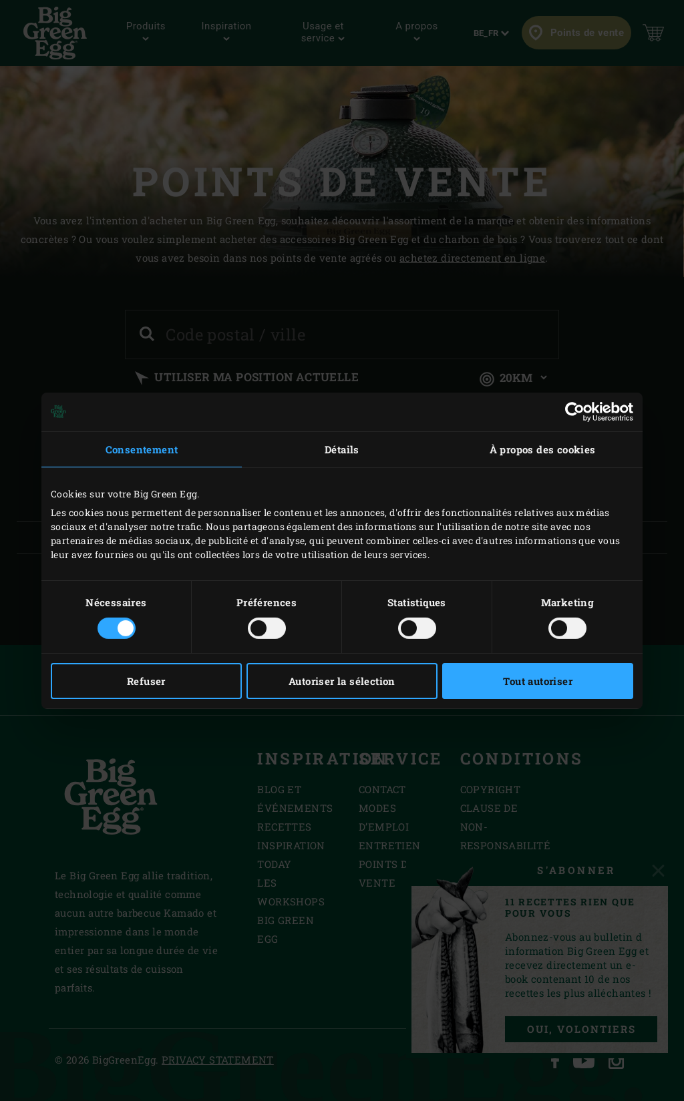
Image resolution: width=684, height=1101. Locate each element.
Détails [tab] (342, 448)
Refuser (146, 681)
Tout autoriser (537, 681)
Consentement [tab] (142, 448)
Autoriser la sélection (342, 681)
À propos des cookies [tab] (543, 448)
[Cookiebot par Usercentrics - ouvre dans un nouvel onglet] (574, 411)
